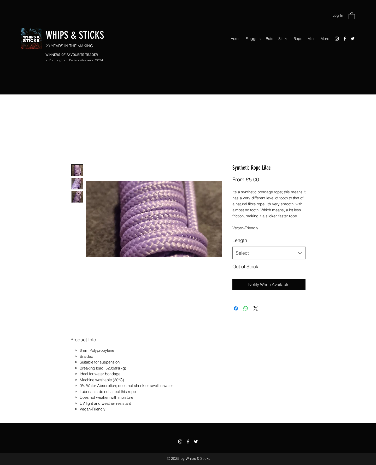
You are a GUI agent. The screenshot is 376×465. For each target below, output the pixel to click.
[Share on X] (255, 308)
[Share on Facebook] (236, 308)
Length (239, 240)
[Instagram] (336, 38)
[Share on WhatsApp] (246, 308)
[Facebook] (344, 38)
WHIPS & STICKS (75, 35)
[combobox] (269, 253)
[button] (352, 15)
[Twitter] (352, 38)
